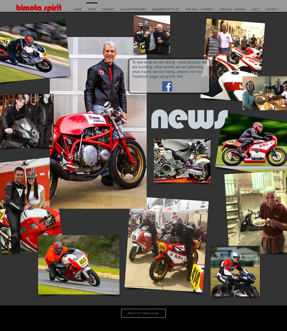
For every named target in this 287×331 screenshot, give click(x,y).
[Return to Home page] (143, 313)
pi (50, 7)
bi (19, 7)
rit (57, 7)
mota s (35, 7)
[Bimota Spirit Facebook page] (167, 86)
